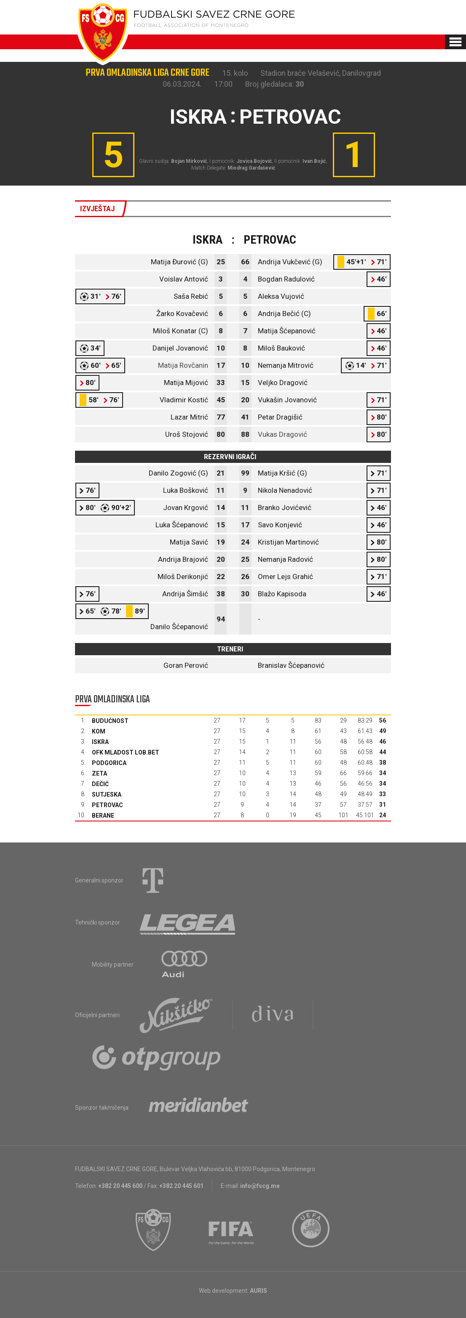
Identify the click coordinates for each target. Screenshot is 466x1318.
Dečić (100, 784)
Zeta (99, 773)
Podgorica (109, 763)
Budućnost (110, 720)
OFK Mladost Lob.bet (125, 752)
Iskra (100, 742)
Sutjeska (106, 794)
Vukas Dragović (282, 434)
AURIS (258, 1290)
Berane (103, 815)
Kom (98, 731)
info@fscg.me (260, 1185)
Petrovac (107, 805)
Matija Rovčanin (183, 365)
